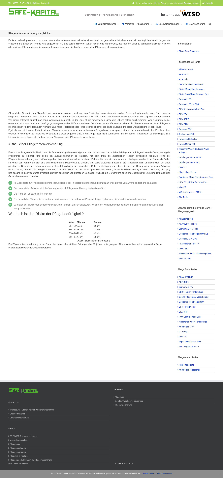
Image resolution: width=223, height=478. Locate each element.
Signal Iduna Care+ (187, 172)
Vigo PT (182, 187)
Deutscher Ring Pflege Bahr (191, 302)
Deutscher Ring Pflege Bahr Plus (193, 234)
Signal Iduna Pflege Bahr (190, 342)
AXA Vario (183, 79)
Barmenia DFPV (186, 287)
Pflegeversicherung (123, 405)
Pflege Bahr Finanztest (189, 51)
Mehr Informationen (164, 473)
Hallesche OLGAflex (188, 139)
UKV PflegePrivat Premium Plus (193, 182)
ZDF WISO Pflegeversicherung (23, 436)
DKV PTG (183, 124)
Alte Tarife (183, 197)
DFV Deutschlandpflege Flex (191, 109)
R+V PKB (183, 332)
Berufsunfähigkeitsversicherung (129, 401)
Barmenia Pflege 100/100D (191, 84)
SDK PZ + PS (185, 259)
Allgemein (119, 397)
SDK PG (182, 167)
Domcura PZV (185, 129)
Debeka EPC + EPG (188, 239)
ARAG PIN (183, 74)
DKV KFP (183, 312)
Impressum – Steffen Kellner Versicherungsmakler (32, 410)
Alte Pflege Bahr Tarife (189, 347)
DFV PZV (183, 114)
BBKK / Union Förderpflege (191, 292)
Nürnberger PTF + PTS (189, 162)
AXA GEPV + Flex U (188, 224)
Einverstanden (148, 473)
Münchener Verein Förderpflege (193, 322)
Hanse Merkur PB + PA (189, 244)
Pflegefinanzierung (18, 452)
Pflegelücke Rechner (19, 456)
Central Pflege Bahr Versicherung (193, 297)
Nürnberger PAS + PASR (190, 157)
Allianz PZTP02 (186, 219)
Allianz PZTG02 (186, 277)
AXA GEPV (184, 282)
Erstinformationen (17, 414)
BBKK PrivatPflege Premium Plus (193, 94)
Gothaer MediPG (186, 134)
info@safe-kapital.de (41, 3)
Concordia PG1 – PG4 (189, 104)
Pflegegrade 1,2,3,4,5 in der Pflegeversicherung (31, 460)
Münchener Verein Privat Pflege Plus (195, 254)
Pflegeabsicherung (18, 448)
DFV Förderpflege (187, 307)
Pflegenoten (15, 444)
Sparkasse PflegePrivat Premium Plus (196, 177)
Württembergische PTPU (190, 192)
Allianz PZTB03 (186, 69)
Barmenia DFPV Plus (188, 229)
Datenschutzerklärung (19, 418)
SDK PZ (182, 337)
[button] (210, 24)
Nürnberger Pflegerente (189, 370)
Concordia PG (185, 99)
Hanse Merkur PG (187, 144)
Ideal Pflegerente (186, 365)
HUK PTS (183, 249)
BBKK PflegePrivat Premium (191, 89)
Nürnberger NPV (186, 327)
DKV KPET (184, 119)
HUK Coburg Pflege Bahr (190, 317)
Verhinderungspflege (19, 440)
